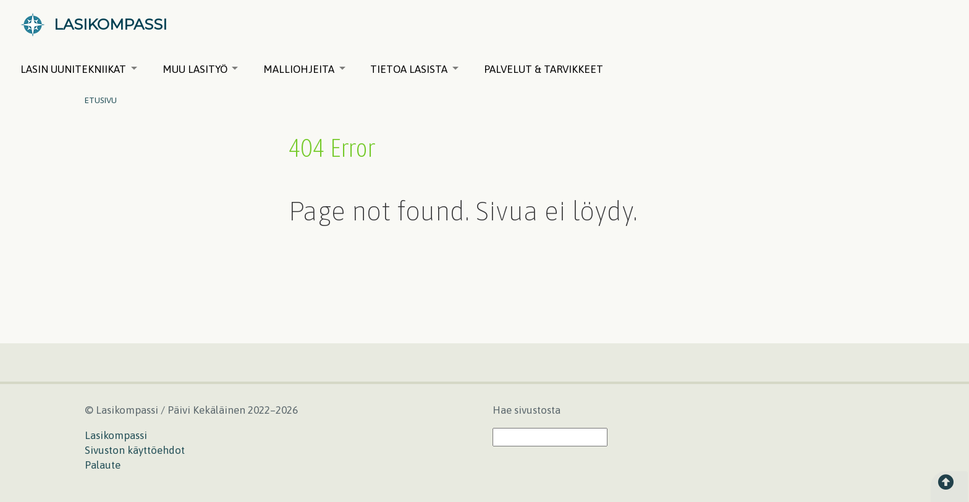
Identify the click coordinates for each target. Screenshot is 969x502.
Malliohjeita (304, 69)
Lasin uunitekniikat (78, 69)
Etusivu (101, 100)
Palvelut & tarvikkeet (543, 69)
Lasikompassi (116, 435)
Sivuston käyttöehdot (135, 450)
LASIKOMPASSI (110, 24)
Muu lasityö (201, 69)
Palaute (103, 465)
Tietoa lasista (414, 69)
